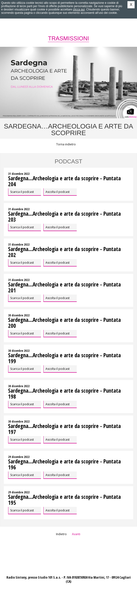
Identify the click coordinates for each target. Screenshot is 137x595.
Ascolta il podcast (58, 192)
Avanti (76, 534)
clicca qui (79, 9)
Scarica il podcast (22, 192)
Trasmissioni (68, 38)
